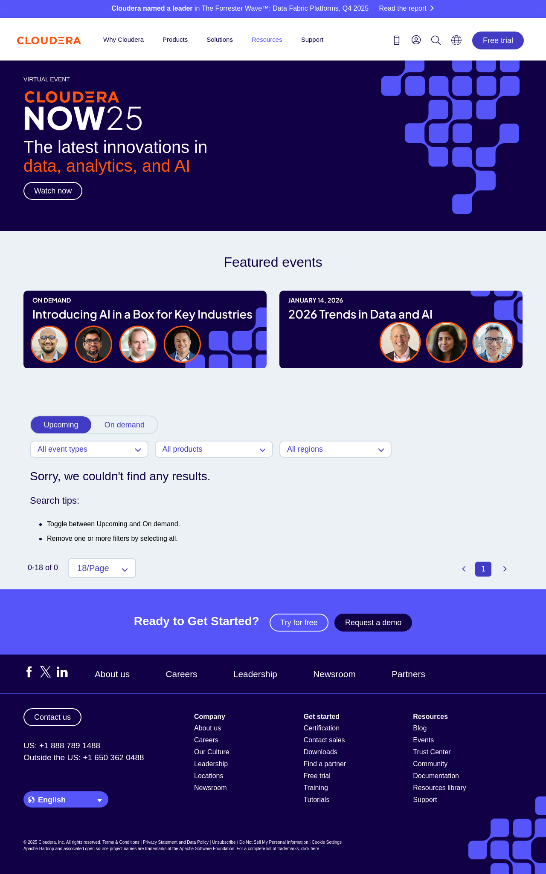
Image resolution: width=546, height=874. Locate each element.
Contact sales (324, 740)
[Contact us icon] (396, 41)
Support (312, 39)
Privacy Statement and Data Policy (176, 842)
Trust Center (431, 752)
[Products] (214, 449)
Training (316, 787)
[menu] (416, 39)
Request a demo (373, 622)
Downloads (320, 752)
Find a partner (325, 763)
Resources (267, 39)
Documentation (436, 775)
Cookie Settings (327, 842)
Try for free (298, 622)
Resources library (439, 787)
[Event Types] (89, 449)
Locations (209, 775)
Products (175, 39)
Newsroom (334, 674)
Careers (181, 674)
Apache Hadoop (38, 848)
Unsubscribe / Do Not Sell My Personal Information (260, 842)
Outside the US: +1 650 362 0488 (83, 757)
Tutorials (317, 799)
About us (112, 674)
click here (310, 848)
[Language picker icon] (456, 43)
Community (430, 763)
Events (423, 740)
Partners (408, 674)
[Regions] (335, 449)
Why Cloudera (123, 39)
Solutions (219, 39)
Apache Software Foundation (206, 848)
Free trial (498, 40)
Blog (420, 728)
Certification (322, 728)
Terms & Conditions (120, 842)
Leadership (255, 674)
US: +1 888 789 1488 (61, 745)
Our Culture (211, 752)
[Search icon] (436, 41)
